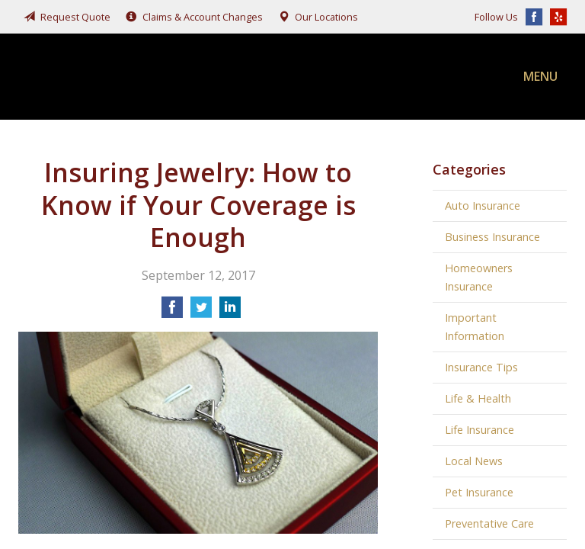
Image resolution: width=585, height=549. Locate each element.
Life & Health (478, 398)
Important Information (474, 326)
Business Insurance (492, 237)
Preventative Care (489, 523)
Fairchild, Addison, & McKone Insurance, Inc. (132, 76)
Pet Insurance (479, 492)
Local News (474, 461)
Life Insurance (479, 429)
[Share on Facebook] (172, 311)
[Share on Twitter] (201, 311)
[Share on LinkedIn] (230, 311)
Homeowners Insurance (479, 277)
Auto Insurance (482, 205)
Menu (540, 76)
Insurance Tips (481, 367)
